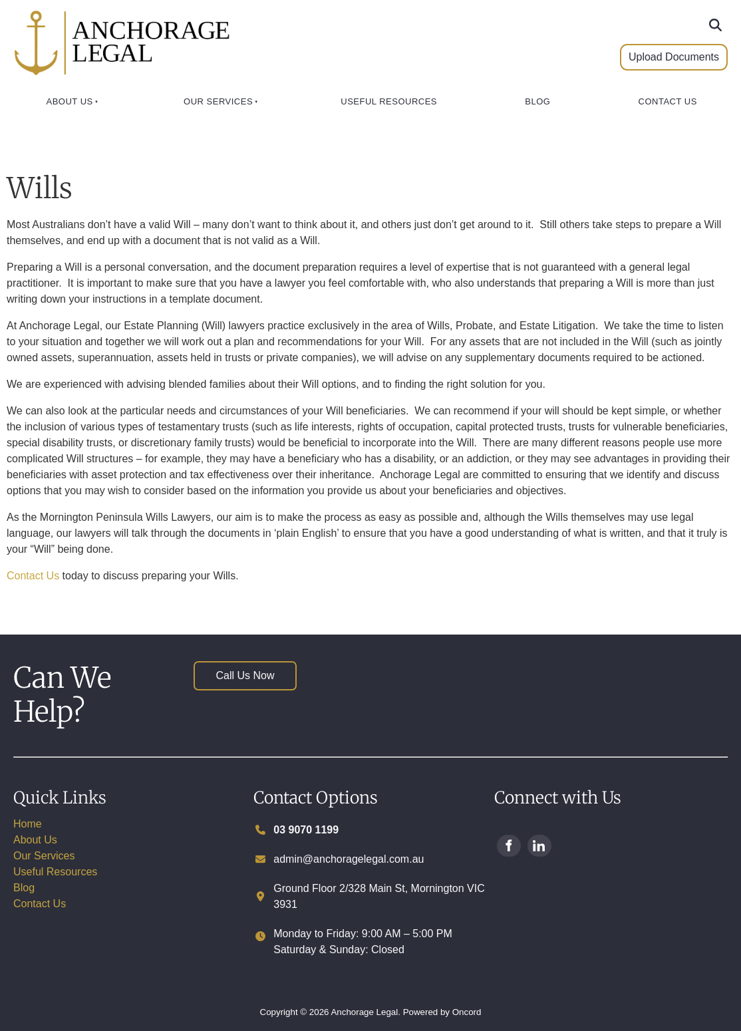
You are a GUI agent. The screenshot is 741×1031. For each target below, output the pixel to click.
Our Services (218, 101)
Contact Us (668, 101)
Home (27, 823)
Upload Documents (656, 58)
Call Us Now (223, 668)
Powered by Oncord (442, 1012)
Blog (537, 101)
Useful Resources (389, 101)
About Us (70, 101)
